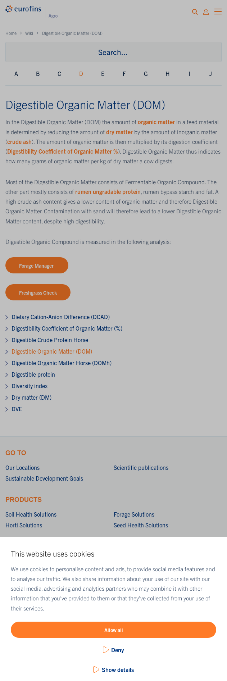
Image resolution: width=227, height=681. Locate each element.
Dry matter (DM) (31, 397)
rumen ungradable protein (108, 191)
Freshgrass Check (38, 292)
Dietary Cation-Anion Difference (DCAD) (61, 316)
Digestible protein (33, 374)
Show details (118, 669)
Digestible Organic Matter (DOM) (52, 351)
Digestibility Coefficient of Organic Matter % (62, 151)
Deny (117, 649)
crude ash (19, 141)
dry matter (119, 131)
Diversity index (29, 385)
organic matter (156, 121)
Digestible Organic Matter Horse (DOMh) (62, 362)
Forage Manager (37, 265)
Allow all (113, 630)
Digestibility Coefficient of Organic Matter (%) (67, 328)
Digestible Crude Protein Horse (50, 339)
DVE (17, 408)
